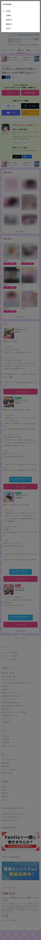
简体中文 (9, 20)
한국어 (8, 28)
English (8, 15)
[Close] (37, 4)
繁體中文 (9, 24)
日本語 (8, 11)
